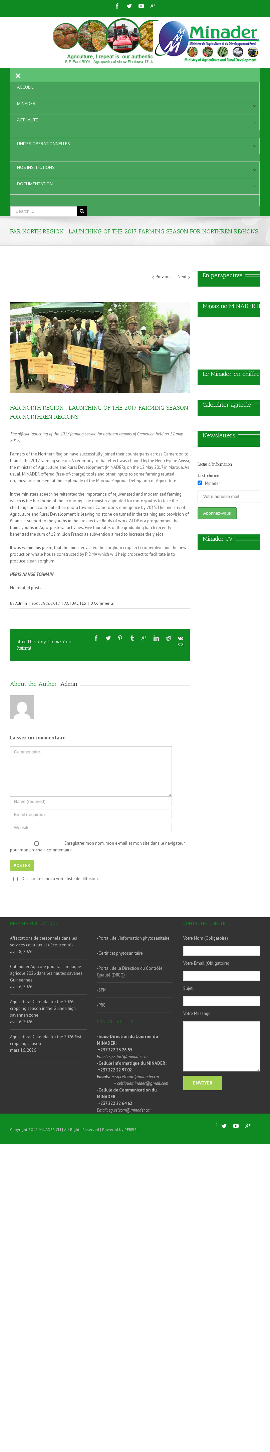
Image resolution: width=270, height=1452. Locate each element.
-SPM (101, 990)
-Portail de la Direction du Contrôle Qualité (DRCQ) (130, 971)
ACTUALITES (75, 603)
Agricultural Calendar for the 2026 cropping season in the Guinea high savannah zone (43, 1008)
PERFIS (130, 1129)
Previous (164, 277)
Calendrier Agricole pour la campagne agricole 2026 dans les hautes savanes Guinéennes (46, 973)
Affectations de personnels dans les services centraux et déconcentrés (43, 941)
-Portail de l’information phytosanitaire (133, 938)
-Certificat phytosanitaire (120, 953)
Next (182, 277)
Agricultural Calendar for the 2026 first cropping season (45, 1040)
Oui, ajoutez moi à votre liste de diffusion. (55, 878)
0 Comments (102, 603)
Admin (21, 603)
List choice (208, 476)
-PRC (101, 1005)
